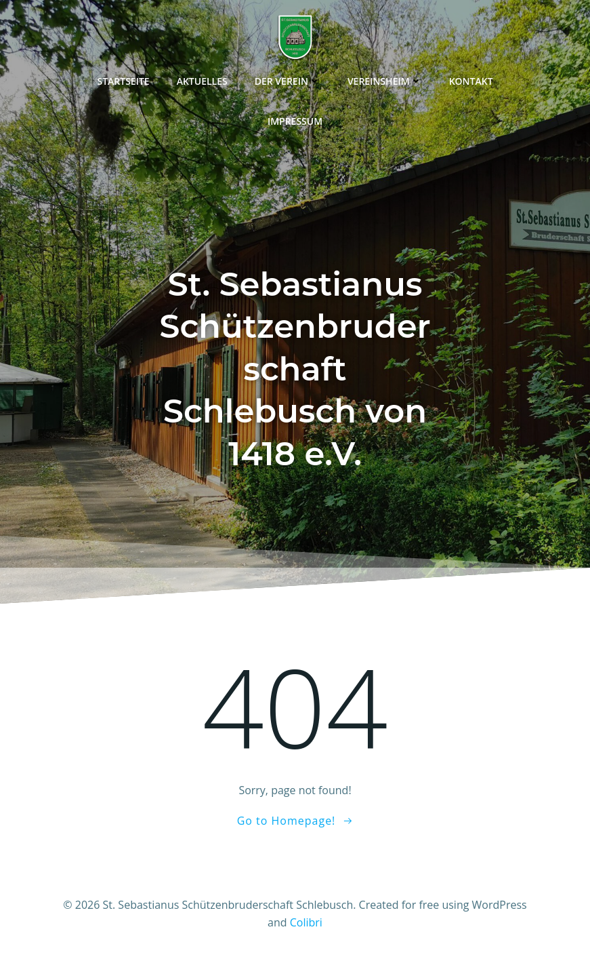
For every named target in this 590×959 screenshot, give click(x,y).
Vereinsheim (384, 81)
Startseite (123, 81)
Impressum (295, 121)
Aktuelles (202, 81)
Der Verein (287, 81)
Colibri (306, 922)
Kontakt (471, 81)
